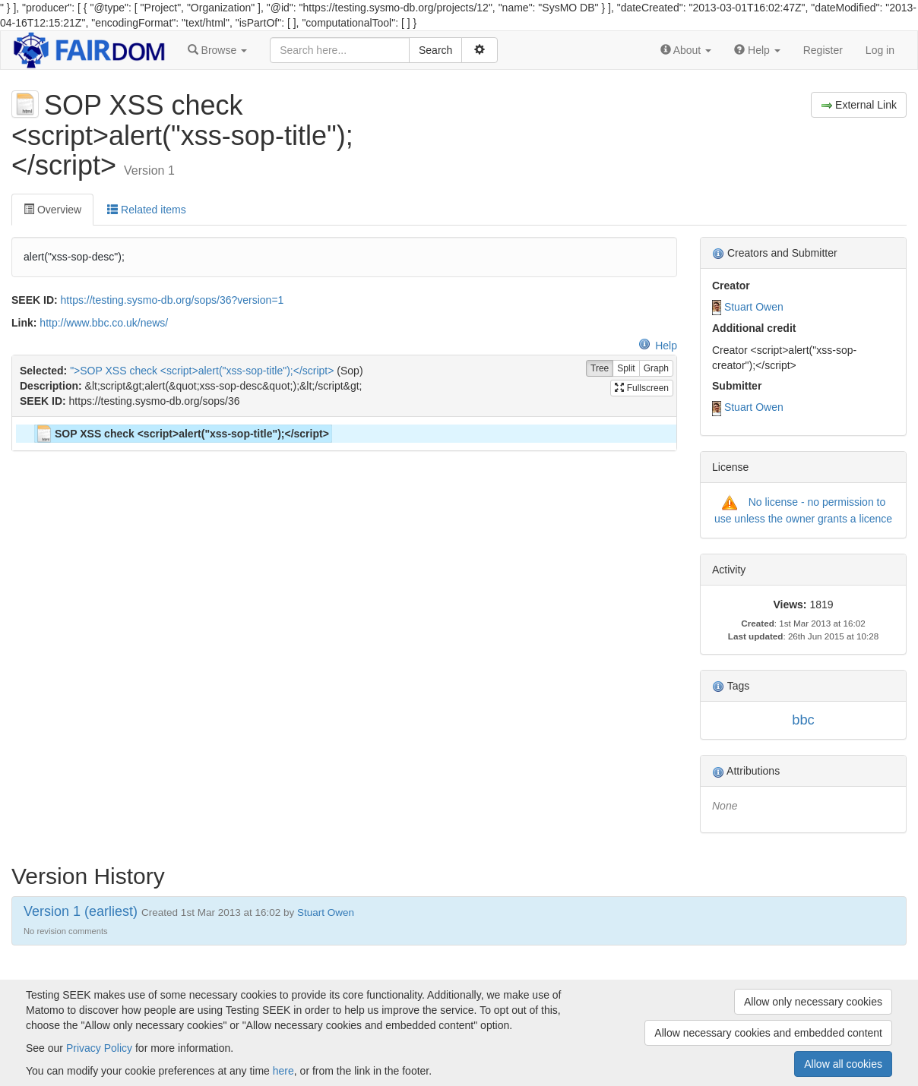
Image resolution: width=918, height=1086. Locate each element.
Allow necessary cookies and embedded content (768, 1033)
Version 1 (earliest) (81, 911)
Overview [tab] (52, 210)
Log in (880, 50)
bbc (803, 720)
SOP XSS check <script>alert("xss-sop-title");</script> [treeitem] (182, 434)
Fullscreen (642, 388)
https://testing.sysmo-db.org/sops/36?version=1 (172, 300)
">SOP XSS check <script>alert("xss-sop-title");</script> (202, 371)
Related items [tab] (146, 210)
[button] (217, 50)
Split (626, 368)
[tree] (343, 433)
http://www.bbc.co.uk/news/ (104, 323)
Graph (656, 368)
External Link (859, 105)
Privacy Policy (99, 1048)
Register (823, 50)
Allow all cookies (843, 1064)
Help (657, 345)
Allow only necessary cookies (813, 1002)
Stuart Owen (753, 307)
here (283, 1071)
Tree (599, 368)
